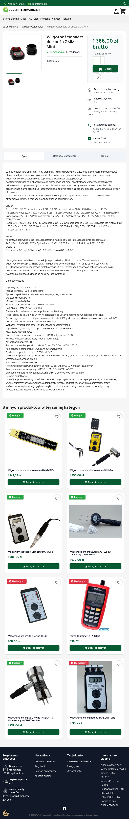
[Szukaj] (124, 3)
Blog (36, 18)
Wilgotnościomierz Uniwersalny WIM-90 (91, 470)
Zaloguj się (73, 766)
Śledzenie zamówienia (79, 761)
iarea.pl (97, 815)
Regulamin (40, 766)
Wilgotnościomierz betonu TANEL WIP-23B (92, 717)
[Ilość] (97, 60)
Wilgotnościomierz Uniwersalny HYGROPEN (31, 470)
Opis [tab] (24, 156)
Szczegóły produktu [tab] (64, 155)
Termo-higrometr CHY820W (85, 636)
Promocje (45, 18)
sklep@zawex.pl (101, 142)
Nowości (56, 18)
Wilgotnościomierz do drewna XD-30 (27, 636)
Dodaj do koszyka (105, 69)
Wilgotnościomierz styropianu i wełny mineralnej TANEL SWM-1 (90, 553)
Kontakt (67, 18)
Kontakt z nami (43, 775)
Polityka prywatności (46, 771)
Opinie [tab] (105, 155)
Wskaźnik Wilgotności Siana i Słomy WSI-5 (30, 551)
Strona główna (11, 18)
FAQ (30, 18)
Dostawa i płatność (45, 761)
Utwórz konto (74, 771)
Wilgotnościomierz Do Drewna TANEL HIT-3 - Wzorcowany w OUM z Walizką (31, 719)
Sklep (23, 18)
